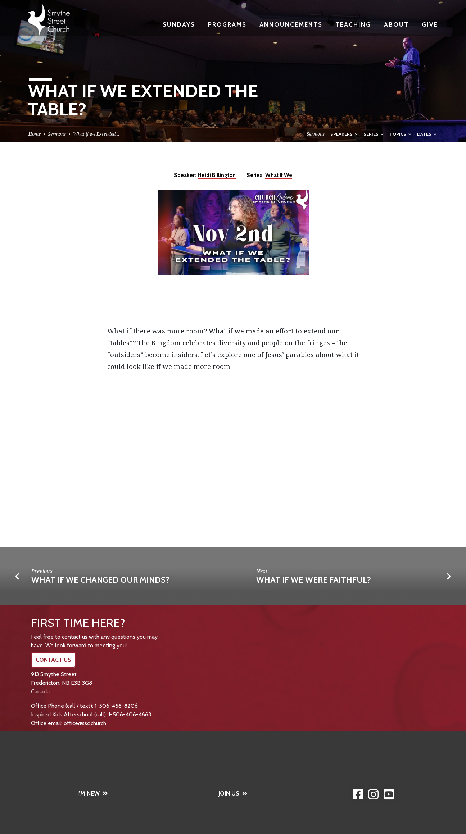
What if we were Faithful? (313, 580)
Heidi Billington (217, 175)
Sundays (179, 24)
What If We (278, 175)
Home (34, 134)
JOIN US (233, 793)
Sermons (57, 134)
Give (430, 24)
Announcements (290, 24)
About (396, 24)
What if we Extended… (96, 134)
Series (374, 134)
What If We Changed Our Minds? (100, 580)
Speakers (344, 134)
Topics (400, 134)
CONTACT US (53, 659)
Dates (427, 134)
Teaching (353, 24)
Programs (227, 24)
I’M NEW (92, 793)
